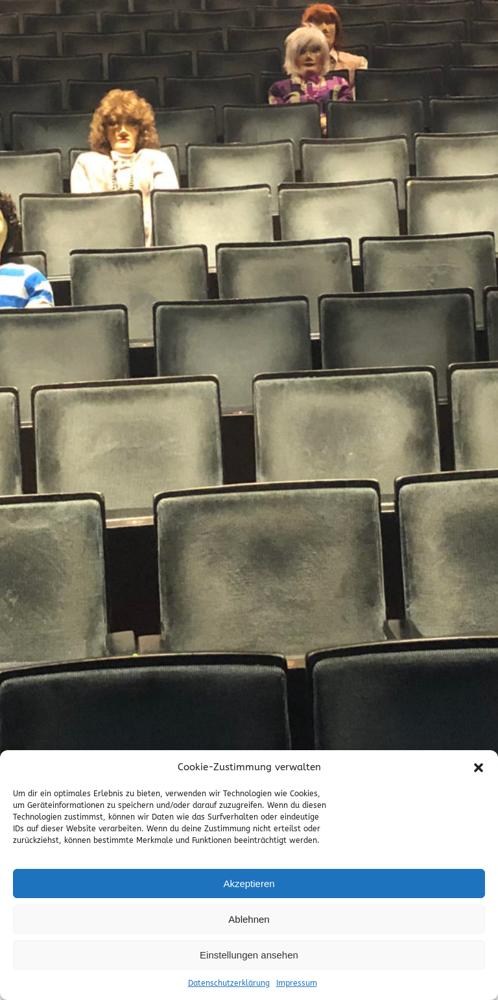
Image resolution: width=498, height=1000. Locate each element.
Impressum (296, 983)
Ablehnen (248, 919)
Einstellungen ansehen (249, 954)
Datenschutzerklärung (229, 983)
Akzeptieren (248, 883)
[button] (478, 767)
